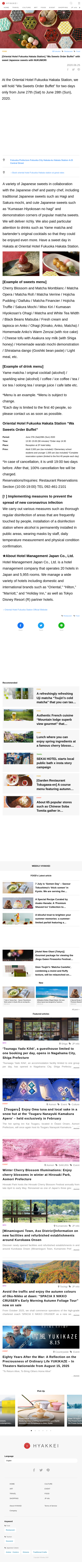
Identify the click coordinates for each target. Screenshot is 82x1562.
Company (13, 1510)
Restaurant (10, 1530)
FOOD (43, 7)
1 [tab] (31, 1430)
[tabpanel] (41, 1411)
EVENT (52, 7)
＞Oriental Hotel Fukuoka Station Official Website (25, 610)
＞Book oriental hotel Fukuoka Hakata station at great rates (37, 173)
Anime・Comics (12, 1552)
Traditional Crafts (40, 1552)
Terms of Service (51, 1506)
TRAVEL (15, 7)
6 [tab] (50, 1430)
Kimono (26, 1552)
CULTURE (26, 7)
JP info (74, 7)
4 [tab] (43, 1430)
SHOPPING (63, 7)
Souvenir (9, 1541)
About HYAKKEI (16, 1506)
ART (36, 7)
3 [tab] (39, 1430)
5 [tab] (46, 1430)
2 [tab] (35, 1430)
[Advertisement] (41, 657)
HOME (6, 7)
